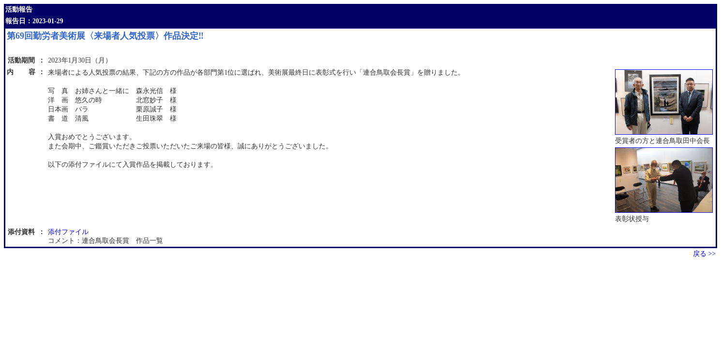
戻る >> (704, 253)
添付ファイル (68, 232)
